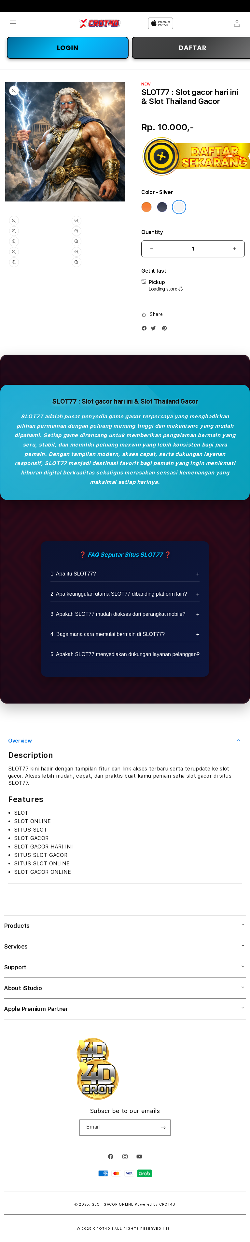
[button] (13, 23)
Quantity (152, 232)
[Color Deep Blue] (162, 207)
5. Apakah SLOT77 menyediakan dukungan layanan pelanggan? (125, 654)
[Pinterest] (166, 329)
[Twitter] (155, 329)
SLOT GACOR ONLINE (113, 1204)
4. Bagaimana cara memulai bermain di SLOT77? (107, 634)
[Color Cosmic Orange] (146, 207)
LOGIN (67, 47)
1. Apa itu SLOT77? (73, 573)
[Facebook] (145, 329)
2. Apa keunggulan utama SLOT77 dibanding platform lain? (118, 594)
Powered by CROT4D (155, 1204)
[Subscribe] (163, 1127)
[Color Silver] (179, 207)
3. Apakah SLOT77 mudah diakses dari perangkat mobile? (117, 614)
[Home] (99, 23)
